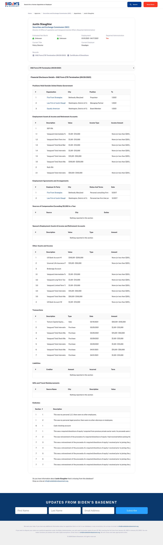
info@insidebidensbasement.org (56, 481)
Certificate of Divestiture (79, 55)
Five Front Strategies (54, 97)
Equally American (53, 109)
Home (30, 13)
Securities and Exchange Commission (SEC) (57, 13)
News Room (150, 4)
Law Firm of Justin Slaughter (57, 103)
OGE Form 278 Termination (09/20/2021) (50, 55)
